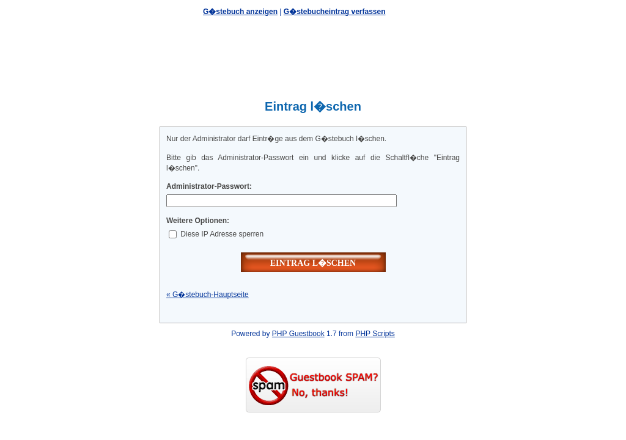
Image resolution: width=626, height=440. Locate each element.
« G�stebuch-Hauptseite (207, 294)
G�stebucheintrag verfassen (335, 11)
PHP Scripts (374, 333)
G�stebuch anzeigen (240, 11)
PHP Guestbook (298, 333)
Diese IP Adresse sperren (216, 234)
